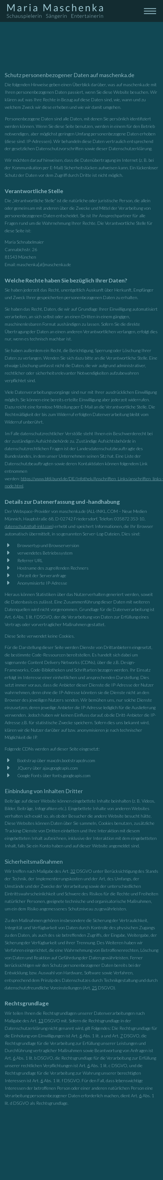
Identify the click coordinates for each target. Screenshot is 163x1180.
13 (40, 1020)
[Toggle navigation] (149, 10)
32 (72, 871)
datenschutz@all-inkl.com (28, 526)
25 (94, 987)
